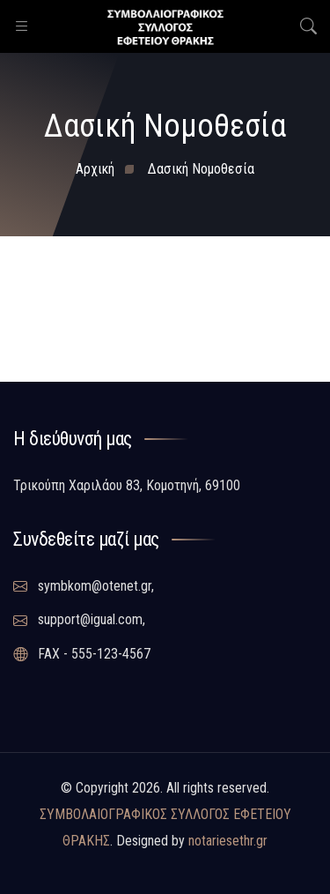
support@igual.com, (79, 620)
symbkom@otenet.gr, (83, 586)
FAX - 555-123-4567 (81, 654)
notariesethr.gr (228, 840)
